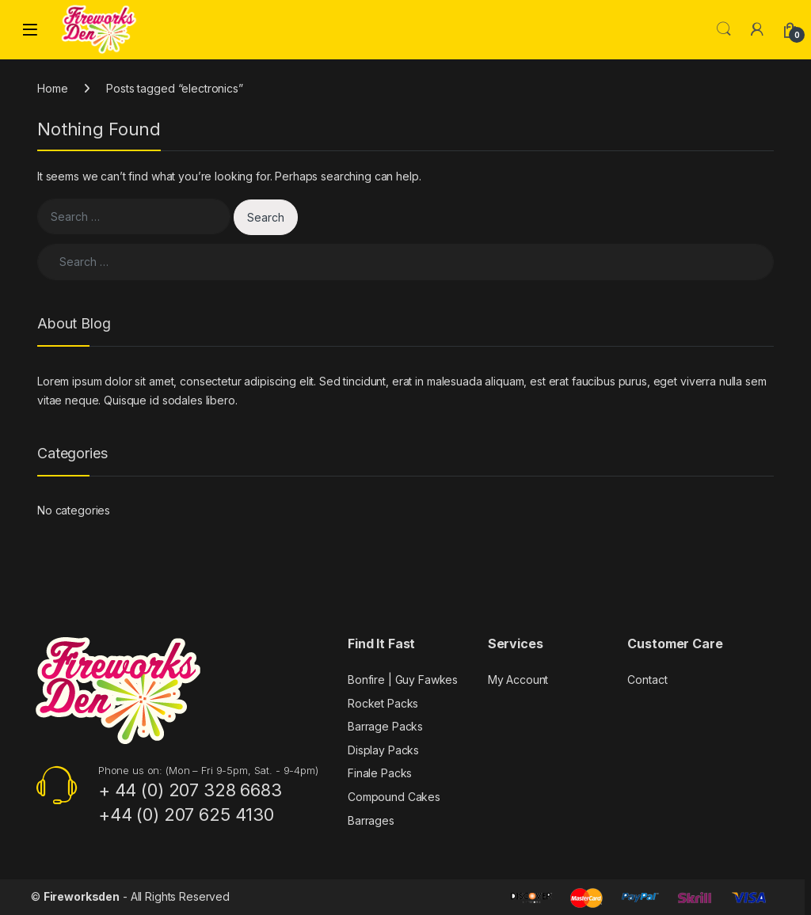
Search (724, 29)
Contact (647, 679)
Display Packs (383, 750)
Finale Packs (380, 773)
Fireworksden (82, 896)
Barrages (371, 820)
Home (52, 88)
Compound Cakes (394, 796)
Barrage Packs (385, 726)
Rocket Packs (383, 703)
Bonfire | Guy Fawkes (403, 679)
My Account (518, 679)
